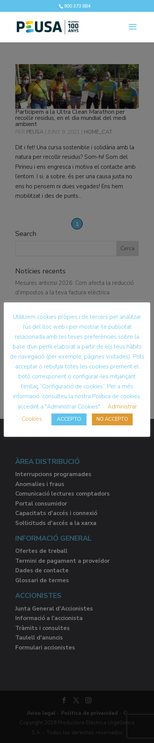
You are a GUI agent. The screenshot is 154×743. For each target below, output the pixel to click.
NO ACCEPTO (112, 419)
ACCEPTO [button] (69, 419)
